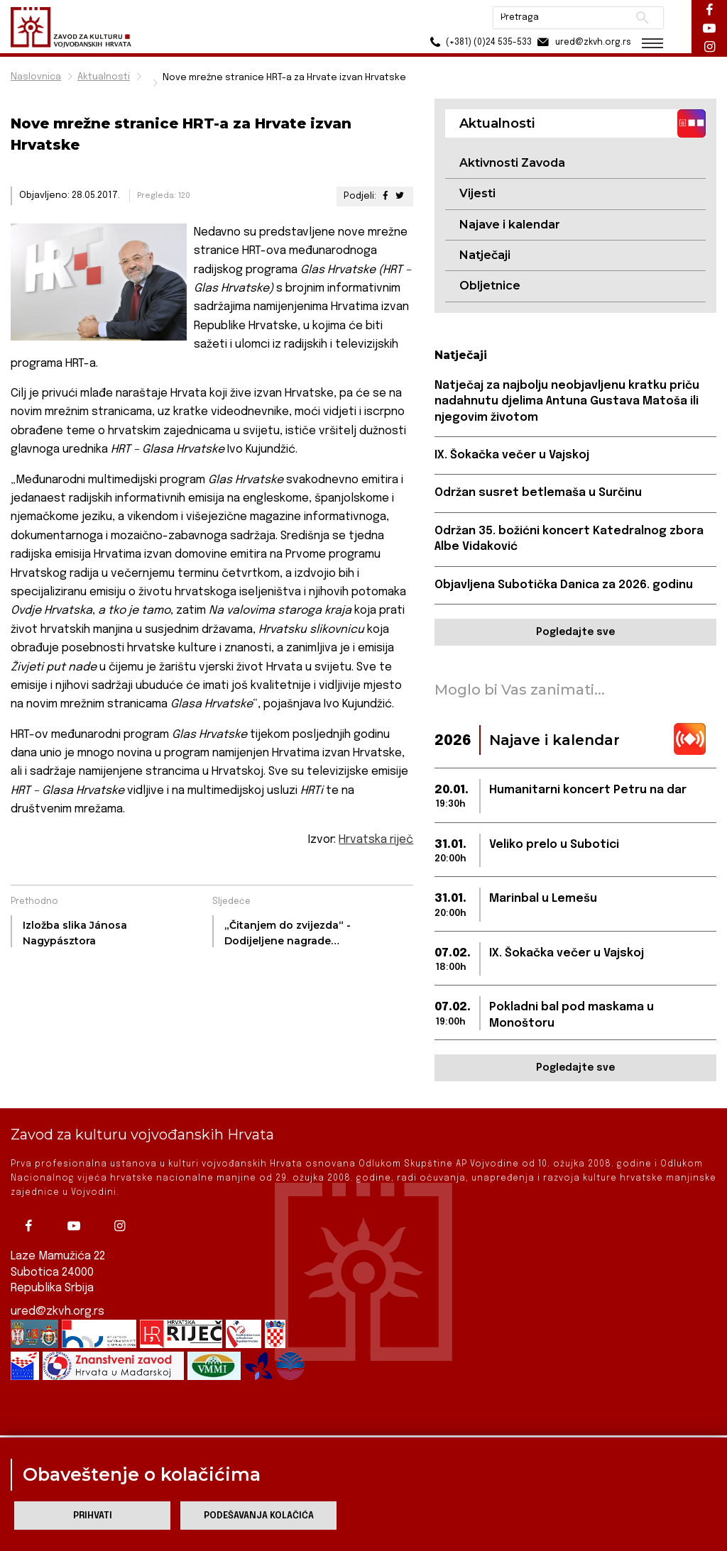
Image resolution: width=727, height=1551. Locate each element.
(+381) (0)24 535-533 (479, 42)
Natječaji (484, 255)
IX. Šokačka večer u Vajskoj (511, 455)
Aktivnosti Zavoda (512, 163)
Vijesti (477, 193)
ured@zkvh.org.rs (57, 1298)
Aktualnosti (103, 77)
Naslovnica (36, 77)
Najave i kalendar (509, 224)
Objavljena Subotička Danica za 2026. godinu (563, 585)
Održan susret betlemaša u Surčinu (538, 493)
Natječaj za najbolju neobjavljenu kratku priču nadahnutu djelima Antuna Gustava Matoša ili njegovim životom (566, 402)
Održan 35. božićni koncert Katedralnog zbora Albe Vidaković (569, 539)
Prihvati (92, 1515)
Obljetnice (489, 285)
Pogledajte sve (575, 632)
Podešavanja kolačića (259, 1515)
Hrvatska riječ (376, 840)
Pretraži (642, 17)
